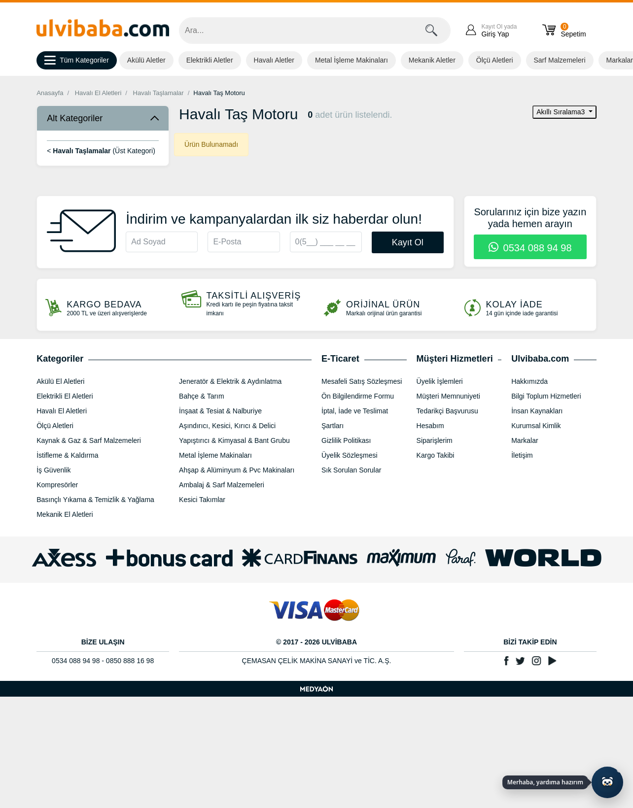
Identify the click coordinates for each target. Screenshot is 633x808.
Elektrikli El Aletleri (64, 396)
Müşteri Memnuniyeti (448, 396)
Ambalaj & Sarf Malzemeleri (221, 485)
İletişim (522, 455)
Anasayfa (49, 93)
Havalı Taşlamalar (158, 93)
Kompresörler (57, 485)
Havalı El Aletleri (98, 93)
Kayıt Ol (407, 242)
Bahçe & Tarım (201, 396)
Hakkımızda (529, 381)
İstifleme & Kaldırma (67, 455)
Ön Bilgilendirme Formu (357, 396)
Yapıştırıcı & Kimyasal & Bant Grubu (234, 440)
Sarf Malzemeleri (560, 60)
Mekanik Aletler (432, 60)
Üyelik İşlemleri (440, 381)
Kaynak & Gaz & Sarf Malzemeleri (88, 440)
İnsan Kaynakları (537, 411)
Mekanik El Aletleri (64, 514)
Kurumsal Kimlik (536, 426)
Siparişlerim (435, 440)
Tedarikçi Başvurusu (447, 411)
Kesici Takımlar (202, 500)
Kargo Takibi (436, 455)
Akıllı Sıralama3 (561, 112)
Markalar (524, 440)
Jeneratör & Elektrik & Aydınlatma (230, 381)
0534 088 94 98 (530, 247)
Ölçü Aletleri (494, 60)
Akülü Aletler (146, 60)
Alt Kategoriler (75, 118)
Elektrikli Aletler (209, 60)
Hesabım (430, 426)
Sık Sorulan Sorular (351, 470)
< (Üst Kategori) (101, 151)
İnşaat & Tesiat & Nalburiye (220, 411)
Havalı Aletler (274, 60)
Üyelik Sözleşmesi (349, 455)
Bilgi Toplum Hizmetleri (546, 396)
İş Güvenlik (53, 470)
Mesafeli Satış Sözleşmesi (361, 381)
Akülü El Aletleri (60, 381)
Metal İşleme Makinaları (351, 60)
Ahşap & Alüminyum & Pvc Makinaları (236, 470)
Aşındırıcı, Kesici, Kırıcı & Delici (227, 426)
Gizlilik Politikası (346, 440)
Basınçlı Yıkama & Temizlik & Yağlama (95, 500)
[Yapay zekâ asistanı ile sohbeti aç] (607, 782)
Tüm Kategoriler (76, 60)
